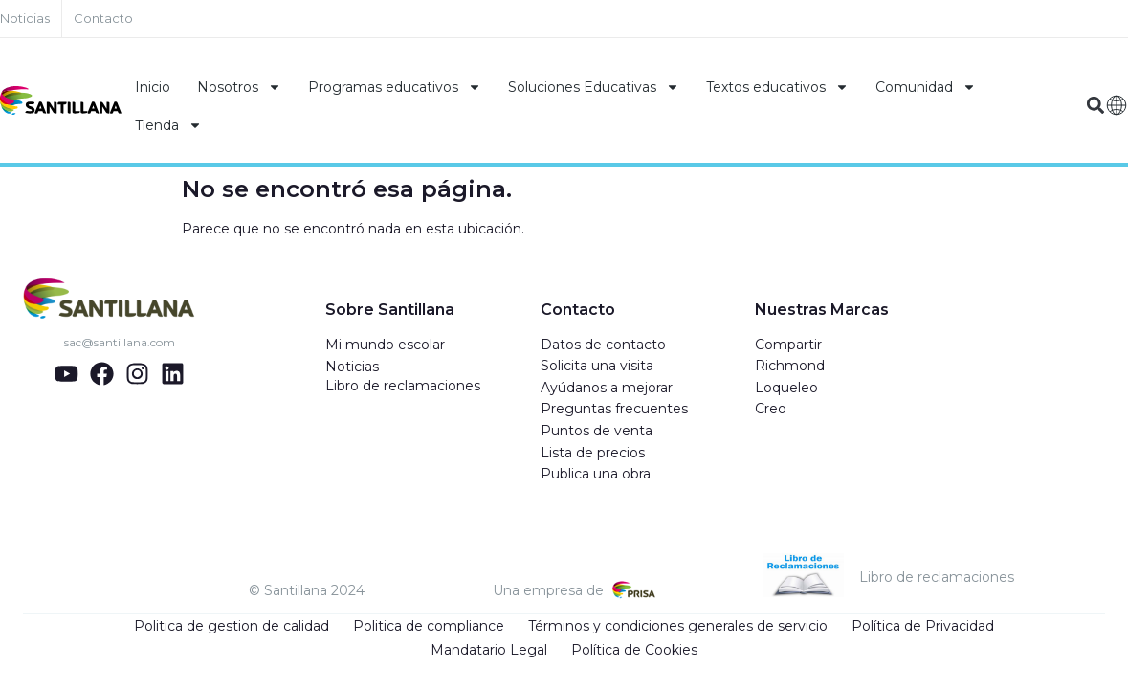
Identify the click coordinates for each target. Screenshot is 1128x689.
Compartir (788, 344)
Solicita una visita (597, 365)
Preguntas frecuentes (614, 408)
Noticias (352, 366)
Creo (770, 408)
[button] (1096, 106)
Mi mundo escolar (385, 344)
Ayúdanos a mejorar (607, 387)
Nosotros (239, 87)
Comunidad (925, 87)
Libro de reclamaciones (402, 385)
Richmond (790, 365)
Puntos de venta (596, 430)
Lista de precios (593, 452)
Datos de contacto (603, 344)
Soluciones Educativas (593, 87)
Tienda (168, 125)
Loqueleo (786, 387)
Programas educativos (394, 87)
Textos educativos (777, 87)
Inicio (152, 87)
